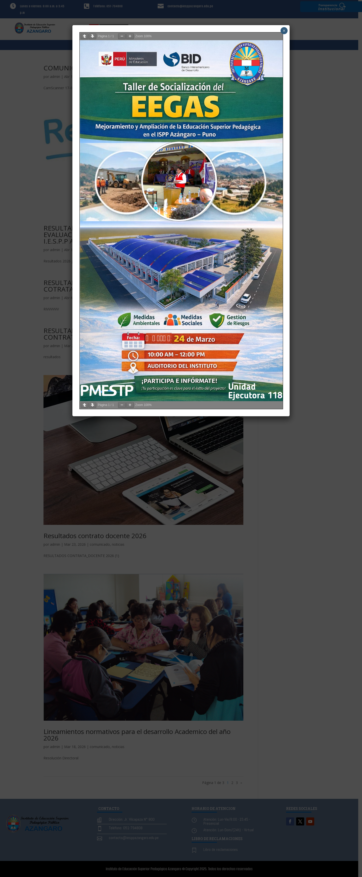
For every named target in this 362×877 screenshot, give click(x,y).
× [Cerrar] (284, 30)
